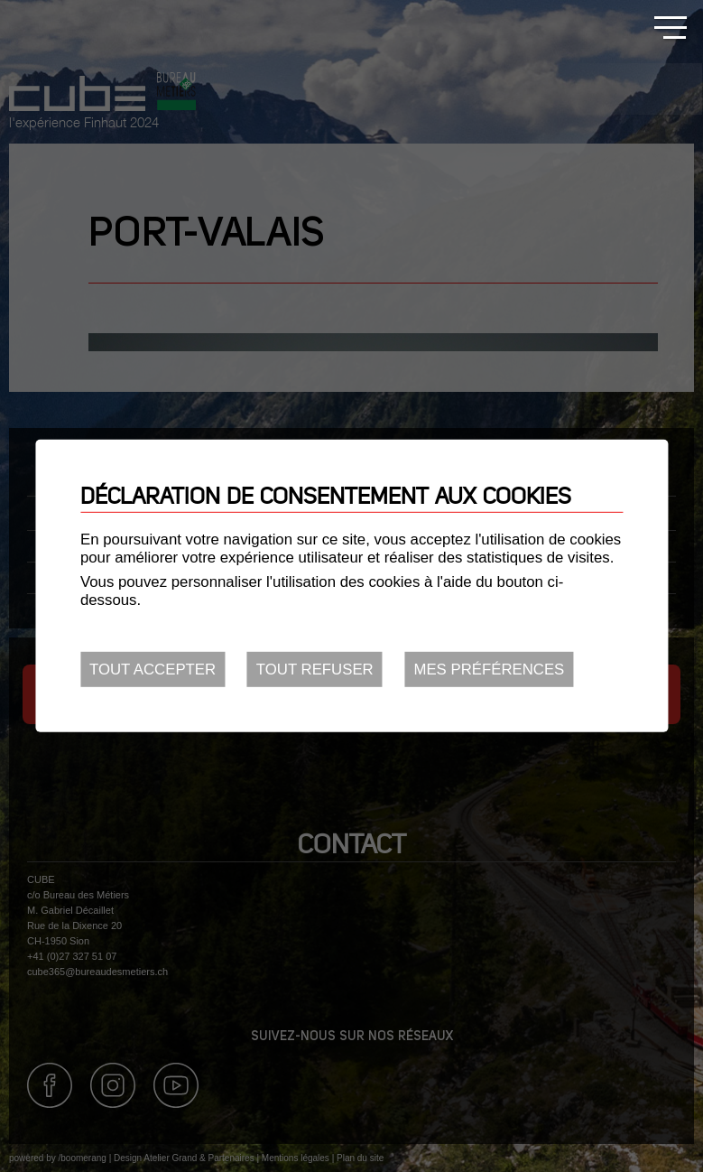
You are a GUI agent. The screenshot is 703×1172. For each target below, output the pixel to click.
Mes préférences (488, 669)
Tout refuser (315, 669)
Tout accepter (152, 669)
